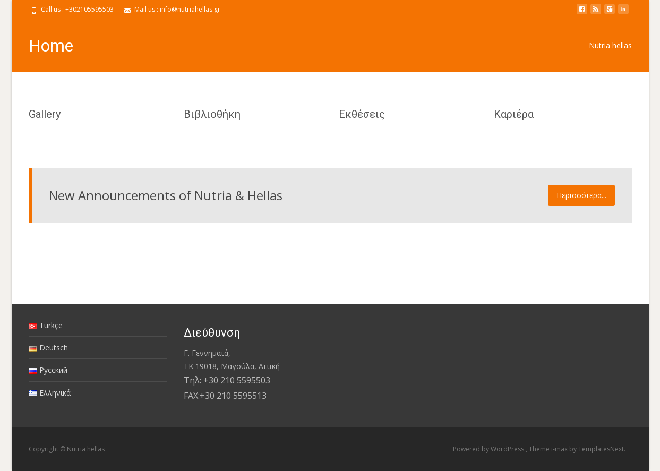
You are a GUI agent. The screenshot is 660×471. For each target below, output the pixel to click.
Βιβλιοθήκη (212, 114)
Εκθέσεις (362, 114)
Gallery (45, 114)
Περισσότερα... (581, 195)
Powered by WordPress (489, 448)
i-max (560, 448)
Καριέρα (514, 114)
